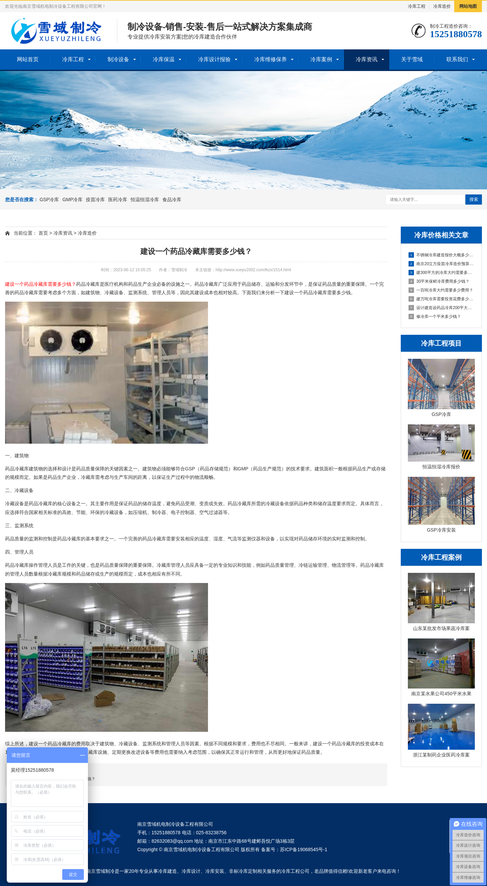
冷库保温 (164, 59)
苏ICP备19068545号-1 (303, 849)
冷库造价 (442, 6)
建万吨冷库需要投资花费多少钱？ (442, 299)
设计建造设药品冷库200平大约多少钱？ (442, 307)
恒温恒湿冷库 (145, 199)
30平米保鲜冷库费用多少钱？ (439, 281)
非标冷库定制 (243, 871)
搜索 (473, 199)
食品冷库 (171, 199)
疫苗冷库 (95, 199)
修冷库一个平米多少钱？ (435, 316)
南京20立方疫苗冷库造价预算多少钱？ (442, 263)
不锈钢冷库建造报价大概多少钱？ (442, 255)
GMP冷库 (72, 199)
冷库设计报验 (214, 59)
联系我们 (457, 59)
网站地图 (468, 6)
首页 (43, 233)
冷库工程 (416, 6)
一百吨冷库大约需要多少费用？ (441, 290)
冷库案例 (321, 59)
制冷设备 (118, 59)
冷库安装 (214, 871)
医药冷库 (117, 199)
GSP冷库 (49, 199)
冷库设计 (191, 871)
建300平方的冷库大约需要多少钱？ (442, 272)
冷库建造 (167, 871)
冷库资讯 (366, 59)
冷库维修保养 (270, 59)
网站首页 (28, 59)
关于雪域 (412, 59)
